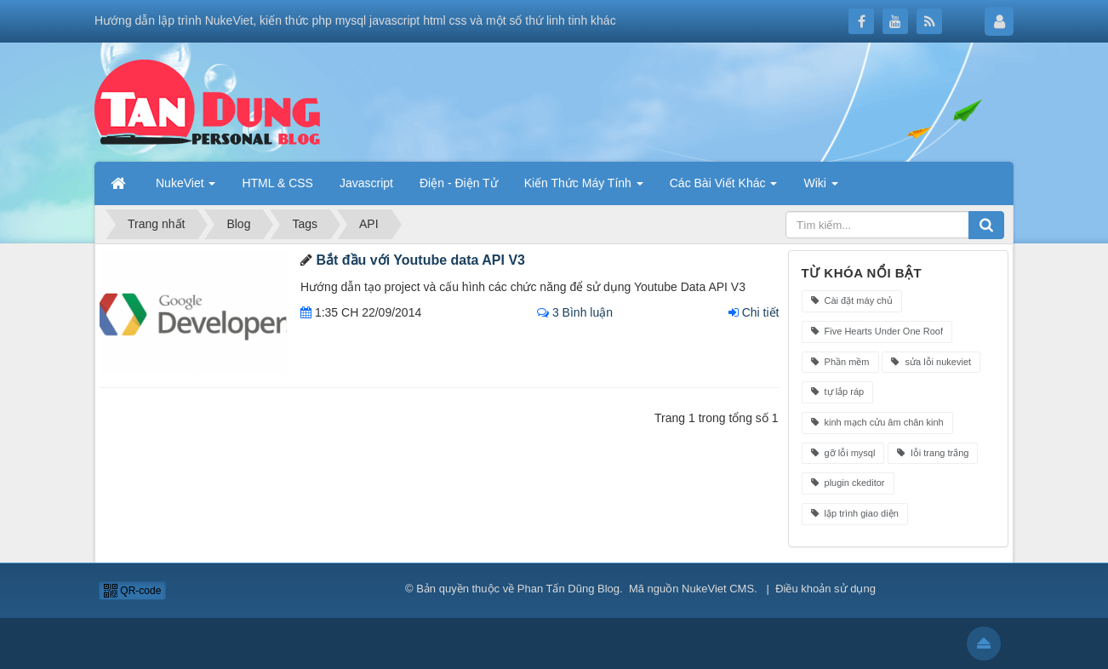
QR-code (132, 591)
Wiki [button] (820, 183)
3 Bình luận (575, 312)
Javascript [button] (366, 183)
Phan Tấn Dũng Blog (568, 588)
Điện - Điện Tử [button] (459, 183)
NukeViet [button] (185, 183)
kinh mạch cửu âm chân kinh (877, 422)
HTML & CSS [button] (277, 183)
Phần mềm (840, 362)
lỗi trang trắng (932, 453)
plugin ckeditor (848, 482)
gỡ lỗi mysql (843, 453)
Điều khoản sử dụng (825, 588)
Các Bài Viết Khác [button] (724, 183)
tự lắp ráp (838, 391)
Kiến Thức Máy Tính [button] (583, 183)
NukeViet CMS (718, 588)
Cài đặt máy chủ (852, 300)
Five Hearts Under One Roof (877, 331)
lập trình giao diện (855, 513)
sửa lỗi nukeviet (931, 362)
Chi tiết (754, 312)
